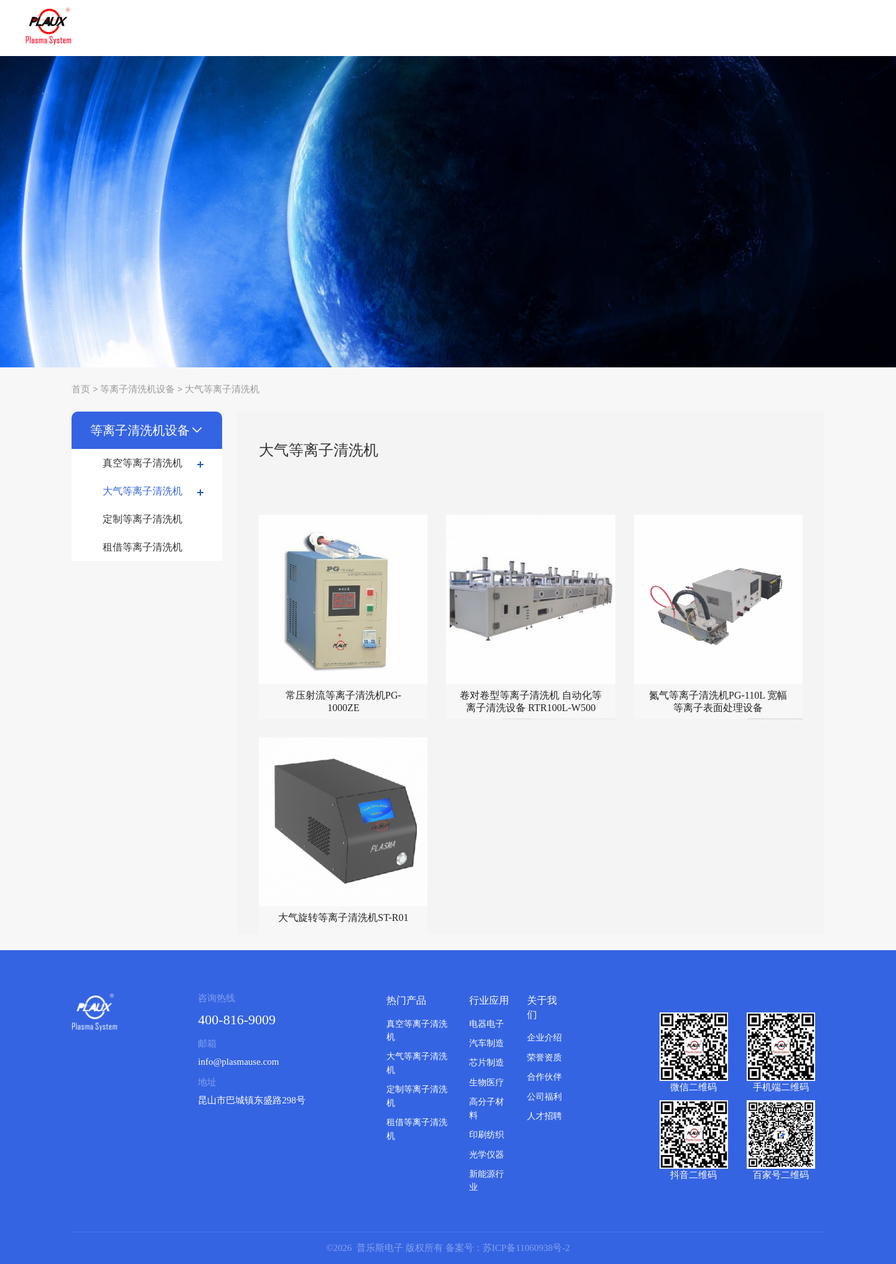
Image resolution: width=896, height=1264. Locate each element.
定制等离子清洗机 (142, 519)
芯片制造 (486, 1062)
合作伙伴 (544, 1077)
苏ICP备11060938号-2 (526, 1248)
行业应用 (489, 1000)
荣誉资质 (544, 1057)
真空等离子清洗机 (156, 463)
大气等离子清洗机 (222, 389)
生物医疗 (486, 1082)
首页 (81, 389)
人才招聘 (544, 1116)
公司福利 (544, 1096)
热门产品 (406, 1000)
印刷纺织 (486, 1134)
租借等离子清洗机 (142, 547)
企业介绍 (544, 1037)
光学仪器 (486, 1154)
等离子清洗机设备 (137, 389)
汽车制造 (486, 1043)
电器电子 (486, 1024)
